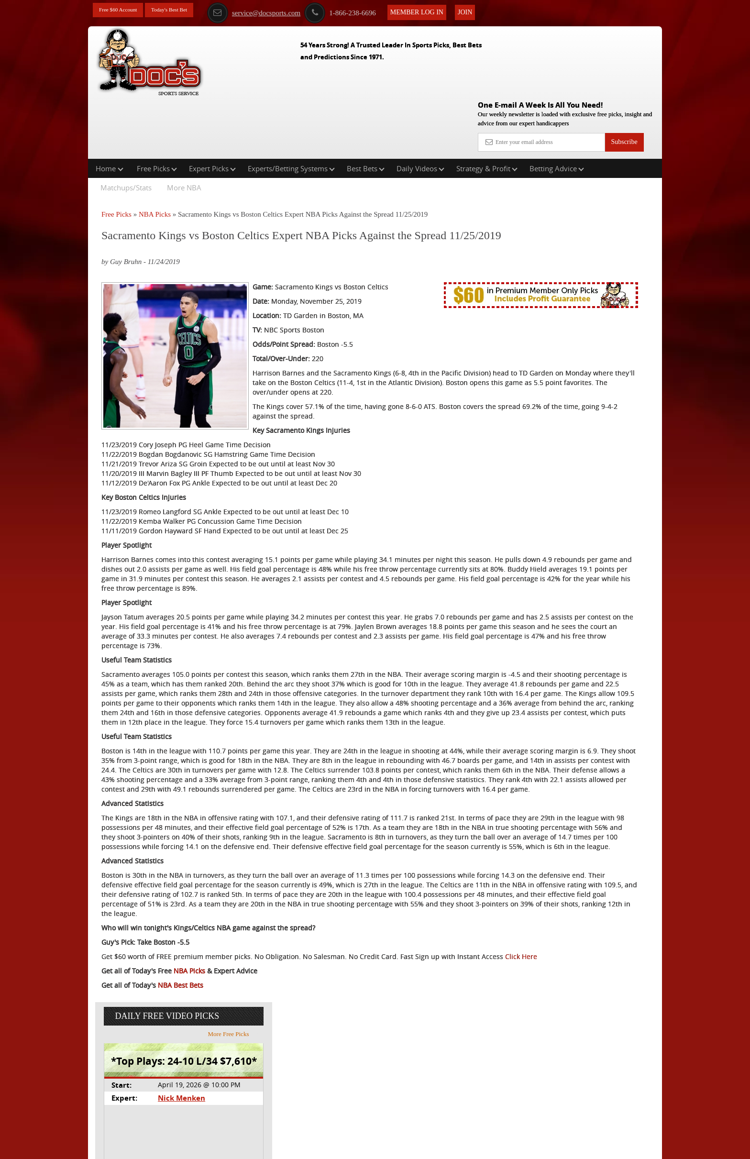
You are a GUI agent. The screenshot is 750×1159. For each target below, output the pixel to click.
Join (490, 10)
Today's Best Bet (183, 10)
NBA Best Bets (180, 1113)
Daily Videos (420, 107)
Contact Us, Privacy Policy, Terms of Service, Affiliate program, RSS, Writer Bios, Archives (428, 1146)
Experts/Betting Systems (291, 107)
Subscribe (624, 73)
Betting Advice (556, 107)
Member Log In (442, 10)
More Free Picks (620, 176)
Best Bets (366, 107)
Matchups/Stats (126, 126)
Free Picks (157, 107)
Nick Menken (563, 241)
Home (109, 107)
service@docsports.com (279, 11)
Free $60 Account (123, 10)
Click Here (165, 1084)
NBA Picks (155, 153)
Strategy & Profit (487, 107)
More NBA (184, 126)
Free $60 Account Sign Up (566, 354)
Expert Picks (212, 107)
